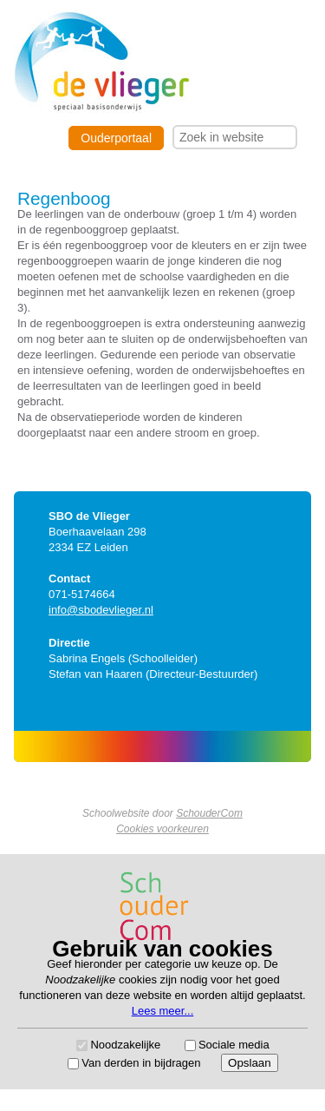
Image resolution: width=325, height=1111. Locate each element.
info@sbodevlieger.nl (101, 609)
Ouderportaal (116, 138)
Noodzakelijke (125, 1044)
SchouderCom (209, 813)
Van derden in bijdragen (140, 1062)
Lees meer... (163, 1010)
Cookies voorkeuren (162, 829)
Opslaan (249, 1062)
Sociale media (234, 1044)
